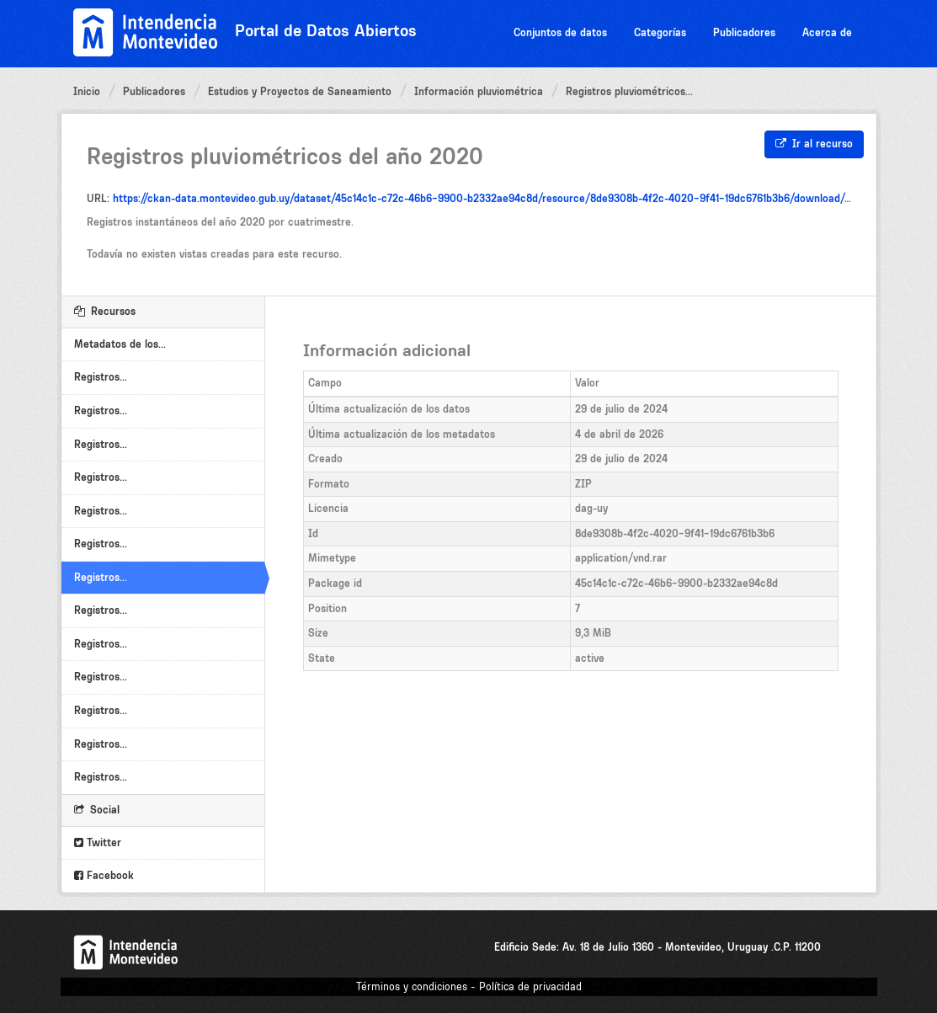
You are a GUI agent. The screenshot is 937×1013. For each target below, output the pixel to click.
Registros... (100, 377)
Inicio (86, 91)
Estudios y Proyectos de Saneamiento (299, 91)
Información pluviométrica (478, 91)
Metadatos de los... (120, 344)
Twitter (97, 842)
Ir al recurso (814, 143)
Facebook (104, 875)
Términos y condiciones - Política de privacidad (469, 986)
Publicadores (744, 32)
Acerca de (827, 32)
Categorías (660, 32)
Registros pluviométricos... (629, 91)
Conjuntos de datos (560, 32)
